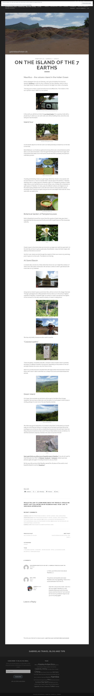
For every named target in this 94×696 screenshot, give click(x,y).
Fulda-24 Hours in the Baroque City (54, 519)
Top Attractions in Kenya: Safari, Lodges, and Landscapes (48, 515)
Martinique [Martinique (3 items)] (43, 677)
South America (81, 8)
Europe (72, 8)
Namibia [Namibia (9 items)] (55, 676)
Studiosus (31, 83)
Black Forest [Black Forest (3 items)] (50, 666)
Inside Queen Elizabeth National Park (42, 524)
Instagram (54, 458)
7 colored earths (29, 549)
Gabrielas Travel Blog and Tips (23, 6)
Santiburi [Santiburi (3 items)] (57, 679)
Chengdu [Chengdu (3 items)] (56, 669)
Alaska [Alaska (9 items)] (41, 664)
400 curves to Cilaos (30, 535)
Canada (66, 6)
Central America (83, 6)
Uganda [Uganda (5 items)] (36, 686)
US (88, 8)
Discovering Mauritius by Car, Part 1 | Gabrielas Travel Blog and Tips (47, 565)
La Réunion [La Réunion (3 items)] (39, 677)
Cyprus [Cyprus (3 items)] (41, 672)
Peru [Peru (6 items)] (49, 680)
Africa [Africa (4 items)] (36, 664)
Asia (60, 6)
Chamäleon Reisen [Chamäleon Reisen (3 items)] (51, 669)
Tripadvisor (41, 465)
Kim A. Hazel (33, 577)
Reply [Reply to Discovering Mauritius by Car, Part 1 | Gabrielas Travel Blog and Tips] (31, 568)
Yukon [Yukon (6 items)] (52, 686)
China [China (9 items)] (37, 672)
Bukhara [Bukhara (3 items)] (54, 666)
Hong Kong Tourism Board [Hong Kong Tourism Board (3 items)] (51, 674)
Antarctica (54, 6)
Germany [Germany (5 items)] (56, 672)
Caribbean (73, 6)
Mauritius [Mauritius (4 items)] (48, 677)
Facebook (47, 458)
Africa (47, 6)
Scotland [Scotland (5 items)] (38, 682)
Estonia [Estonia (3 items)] (48, 672)
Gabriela (49, 58)
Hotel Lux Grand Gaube (58, 549)
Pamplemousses (35, 551)
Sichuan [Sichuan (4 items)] (51, 682)
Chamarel (38, 549)
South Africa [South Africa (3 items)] (55, 682)
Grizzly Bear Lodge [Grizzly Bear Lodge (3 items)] (37, 674)
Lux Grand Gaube (49, 114)
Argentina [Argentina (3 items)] (57, 664)
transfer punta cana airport (32, 519)
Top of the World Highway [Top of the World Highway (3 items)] (54, 684)
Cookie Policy (29, 4)
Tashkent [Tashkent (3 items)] (43, 684)
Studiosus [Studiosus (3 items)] (36, 684)
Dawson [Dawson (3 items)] (44, 672)
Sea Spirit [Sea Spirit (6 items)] (44, 682)
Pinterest (41, 458)
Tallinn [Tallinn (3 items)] (39, 684)
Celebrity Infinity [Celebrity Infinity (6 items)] (41, 669)
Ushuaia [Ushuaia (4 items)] (41, 686)
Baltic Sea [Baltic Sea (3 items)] (46, 666)
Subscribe (18, 676)
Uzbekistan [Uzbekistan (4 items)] (47, 686)
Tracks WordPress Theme (41, 694)
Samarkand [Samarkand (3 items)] (53, 679)
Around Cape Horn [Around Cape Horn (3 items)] (40, 666)
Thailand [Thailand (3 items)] (46, 684)
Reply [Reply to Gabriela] (34, 589)
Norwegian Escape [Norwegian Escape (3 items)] (43, 679)
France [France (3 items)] (51, 672)
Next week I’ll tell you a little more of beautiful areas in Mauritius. (41, 456)
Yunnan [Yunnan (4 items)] (57, 686)
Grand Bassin (46, 549)
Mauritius (27, 551)
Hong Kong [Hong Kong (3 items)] (43, 674)
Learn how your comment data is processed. (57, 638)
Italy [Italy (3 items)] (57, 674)
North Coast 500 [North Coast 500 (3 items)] (37, 679)
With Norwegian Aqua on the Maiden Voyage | (37, 521)
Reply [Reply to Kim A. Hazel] (31, 580)
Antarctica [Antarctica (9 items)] (49, 664)
